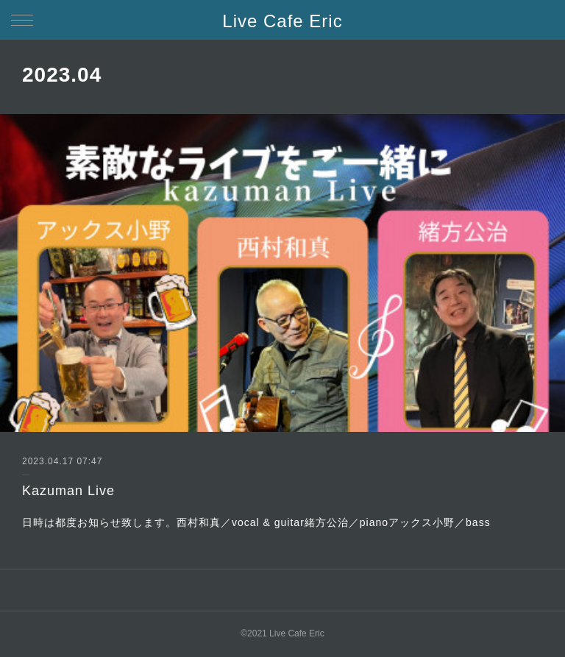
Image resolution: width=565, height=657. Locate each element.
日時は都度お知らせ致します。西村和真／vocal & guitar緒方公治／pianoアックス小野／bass (256, 522)
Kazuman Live (68, 490)
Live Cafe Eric (282, 21)
